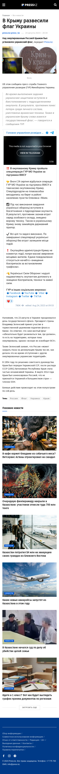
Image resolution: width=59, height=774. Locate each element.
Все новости (18, 15)
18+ (43, 740)
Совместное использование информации (22, 737)
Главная (6, 15)
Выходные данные (11, 743)
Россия (14, 398)
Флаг (24, 398)
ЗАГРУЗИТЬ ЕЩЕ (29, 708)
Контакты (27, 743)
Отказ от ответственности (15, 740)
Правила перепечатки (13, 750)
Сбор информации (11, 733)
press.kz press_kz (11, 33)
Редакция (34, 740)
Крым (46, 398)
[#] (29, 4)
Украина (35, 398)
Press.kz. (48, 42)
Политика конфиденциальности (18, 746)
